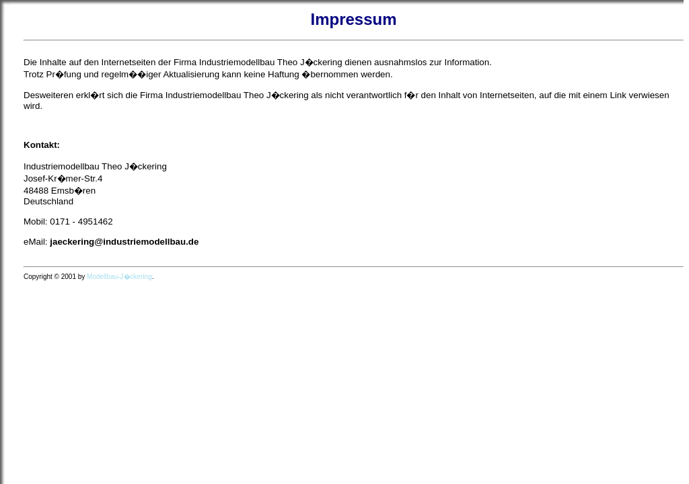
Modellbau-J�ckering (119, 276)
